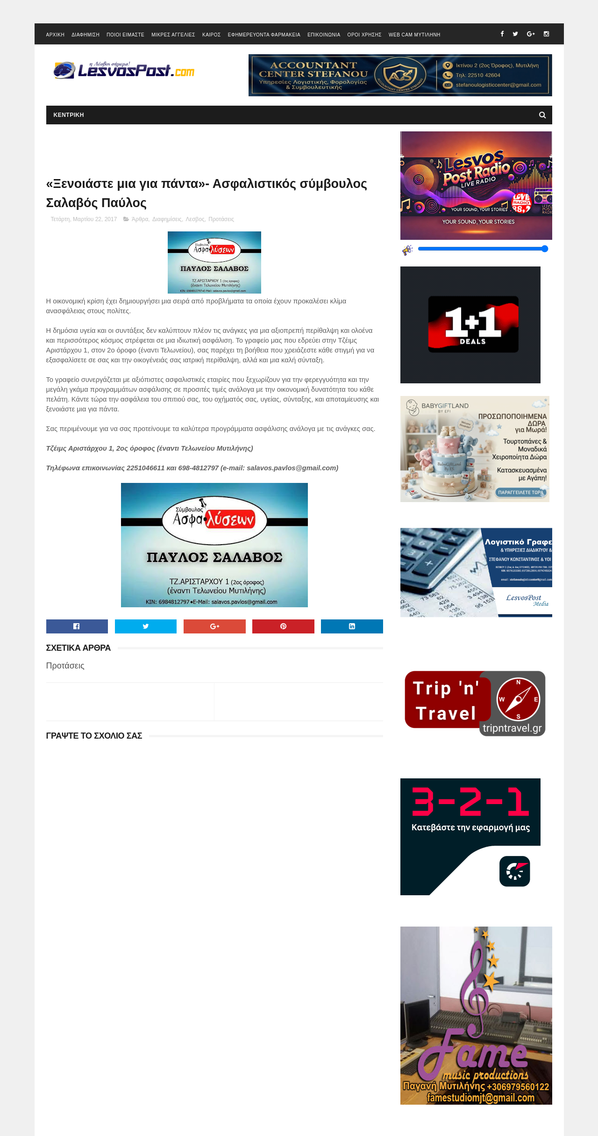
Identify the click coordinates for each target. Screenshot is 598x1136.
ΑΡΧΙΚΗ (55, 34)
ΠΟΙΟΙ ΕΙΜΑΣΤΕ (125, 34)
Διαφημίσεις (167, 219)
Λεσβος (195, 219)
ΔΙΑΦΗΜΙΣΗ (85, 34)
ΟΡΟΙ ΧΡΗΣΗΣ (365, 34)
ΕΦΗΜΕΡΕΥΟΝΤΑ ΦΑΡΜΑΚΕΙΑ (264, 34)
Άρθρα (140, 219)
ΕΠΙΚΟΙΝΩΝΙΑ (323, 34)
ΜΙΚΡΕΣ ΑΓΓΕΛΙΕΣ (173, 34)
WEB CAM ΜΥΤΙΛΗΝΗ (415, 34)
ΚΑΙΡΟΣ (211, 34)
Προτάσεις (221, 219)
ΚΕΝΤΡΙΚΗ (69, 115)
